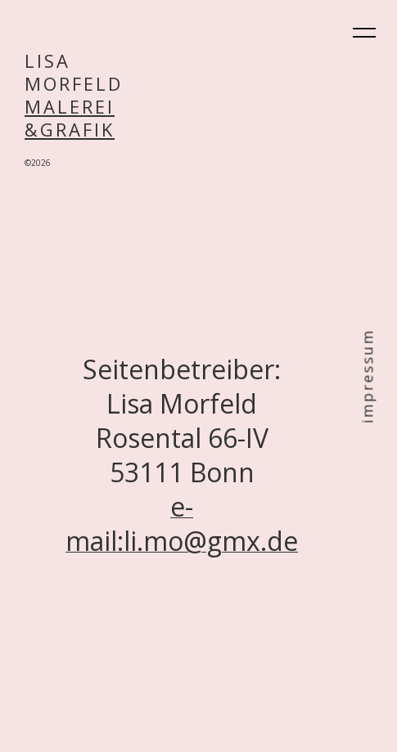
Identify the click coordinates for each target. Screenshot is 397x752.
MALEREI (70, 106)
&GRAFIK (70, 129)
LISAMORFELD (74, 72)
